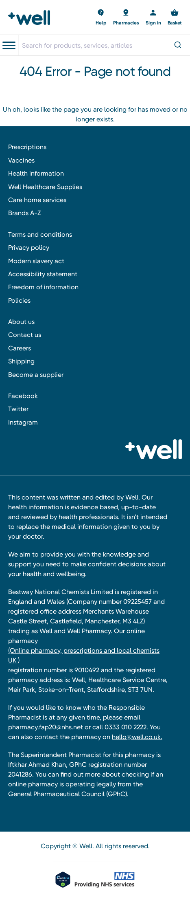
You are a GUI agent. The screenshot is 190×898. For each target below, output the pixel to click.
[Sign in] (153, 17)
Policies (19, 300)
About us (21, 322)
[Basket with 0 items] (101, 17)
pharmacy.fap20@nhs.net (45, 727)
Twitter (18, 409)
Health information (36, 173)
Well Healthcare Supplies (45, 187)
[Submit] (177, 45)
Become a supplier (35, 375)
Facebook (23, 396)
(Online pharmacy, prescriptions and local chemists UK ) (83, 655)
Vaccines (21, 160)
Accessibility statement (42, 274)
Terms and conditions (40, 234)
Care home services (37, 200)
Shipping (21, 361)
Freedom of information (43, 287)
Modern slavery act (36, 261)
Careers (19, 348)
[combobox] (104, 45)
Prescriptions (27, 147)
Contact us (24, 335)
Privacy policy (28, 247)
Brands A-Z (24, 213)
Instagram (23, 422)
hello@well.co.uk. (137, 737)
